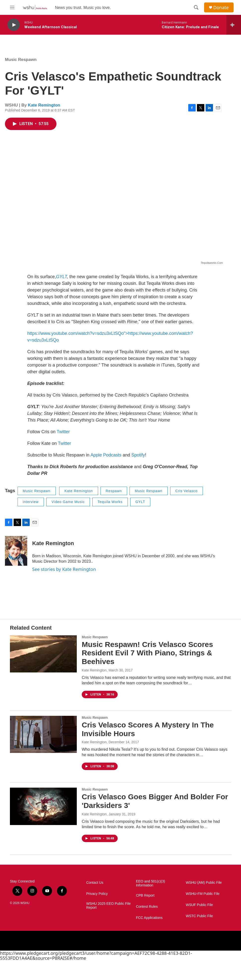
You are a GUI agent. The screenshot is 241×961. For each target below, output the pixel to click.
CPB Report (145, 895)
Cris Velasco (186, 491)
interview (31, 502)
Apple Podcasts (105, 455)
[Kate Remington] (16, 551)
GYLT (61, 276)
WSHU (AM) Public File (204, 882)
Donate (221, 7)
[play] (14, 25)
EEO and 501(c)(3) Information (150, 883)
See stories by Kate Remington (64, 569)
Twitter (63, 431)
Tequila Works (110, 502)
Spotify (138, 455)
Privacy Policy (97, 894)
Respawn (114, 491)
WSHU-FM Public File (202, 894)
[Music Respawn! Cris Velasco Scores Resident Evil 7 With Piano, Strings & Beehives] (43, 653)
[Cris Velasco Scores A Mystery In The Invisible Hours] (43, 734)
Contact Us (94, 882)
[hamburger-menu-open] (12, 7)
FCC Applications (149, 918)
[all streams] (233, 25)
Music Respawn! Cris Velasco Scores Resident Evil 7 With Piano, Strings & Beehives (147, 653)
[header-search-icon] (196, 7)
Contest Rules (147, 906)
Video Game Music (68, 502)
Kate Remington (44, 105)
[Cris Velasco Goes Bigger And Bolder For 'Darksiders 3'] (43, 806)
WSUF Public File (199, 905)
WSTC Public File (199, 916)
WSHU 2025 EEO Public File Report (108, 905)
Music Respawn (21, 59)
